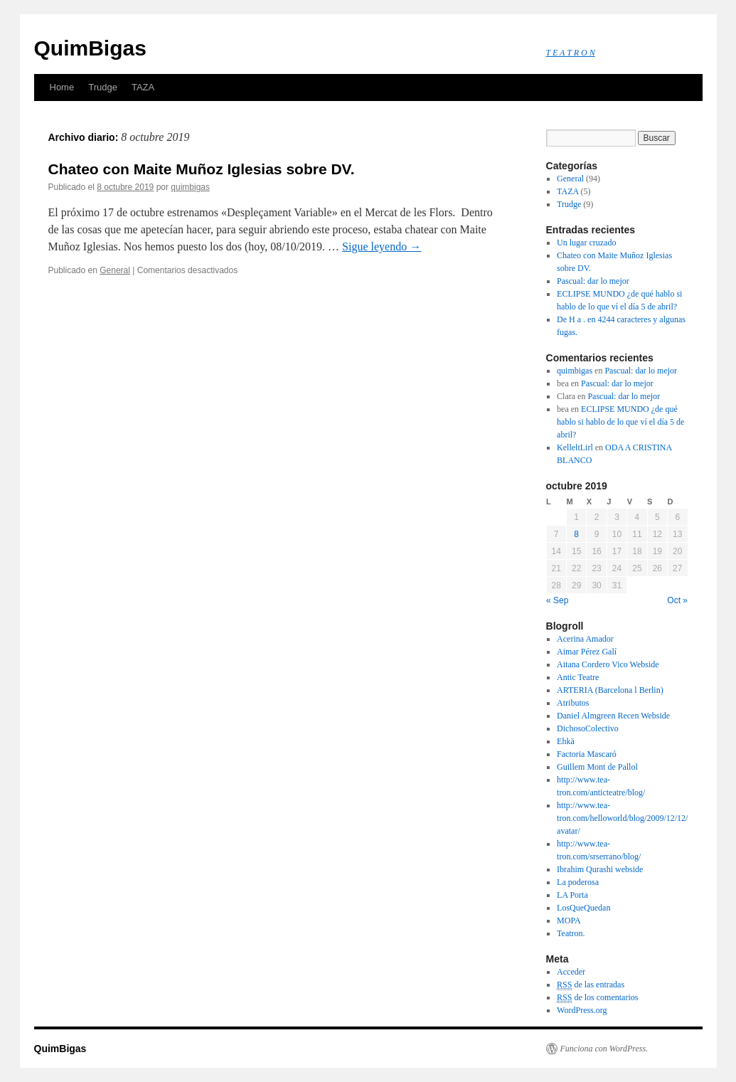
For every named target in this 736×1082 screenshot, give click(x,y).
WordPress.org (582, 1010)
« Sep (557, 600)
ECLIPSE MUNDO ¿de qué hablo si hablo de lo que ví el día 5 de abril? (620, 422)
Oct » (677, 600)
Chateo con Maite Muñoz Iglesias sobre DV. (201, 169)
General (115, 270)
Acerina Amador (585, 639)
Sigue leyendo (381, 246)
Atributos (573, 703)
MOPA (569, 920)
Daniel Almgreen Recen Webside (613, 716)
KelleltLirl (575, 447)
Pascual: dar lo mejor (593, 281)
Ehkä (566, 741)
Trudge (102, 87)
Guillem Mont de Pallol (597, 767)
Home (62, 87)
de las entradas (590, 985)
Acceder (571, 972)
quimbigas (190, 187)
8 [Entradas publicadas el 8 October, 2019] (576, 534)
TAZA (143, 87)
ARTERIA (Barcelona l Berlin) (610, 690)
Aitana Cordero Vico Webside (608, 664)
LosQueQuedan (583, 908)
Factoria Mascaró (587, 754)
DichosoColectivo (588, 728)
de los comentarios (597, 997)
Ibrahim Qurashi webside (600, 869)
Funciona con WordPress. (604, 1049)
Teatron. (571, 933)
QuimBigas (90, 48)
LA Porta (572, 895)
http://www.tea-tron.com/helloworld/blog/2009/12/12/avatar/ (622, 818)
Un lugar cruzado (586, 243)
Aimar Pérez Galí (587, 652)
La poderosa (578, 882)
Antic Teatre (578, 677)
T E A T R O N (570, 53)
